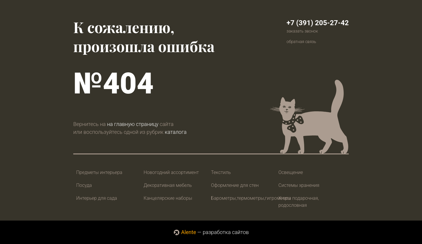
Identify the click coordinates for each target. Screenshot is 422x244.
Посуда (84, 185)
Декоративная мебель (168, 185)
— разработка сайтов (211, 232)
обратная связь (301, 41)
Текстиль (221, 172)
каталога (175, 132)
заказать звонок (302, 31)
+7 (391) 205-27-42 (318, 23)
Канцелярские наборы (168, 198)
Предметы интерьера (99, 172)
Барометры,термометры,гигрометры (251, 198)
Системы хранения (298, 185)
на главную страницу (132, 124)
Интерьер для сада (96, 198)
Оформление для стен (235, 185)
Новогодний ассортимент (171, 172)
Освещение (290, 172)
